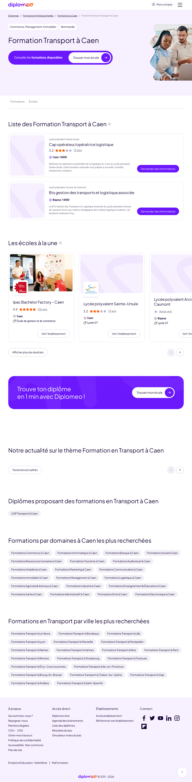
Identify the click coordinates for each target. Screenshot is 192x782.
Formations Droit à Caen (112, 594)
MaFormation (60, 762)
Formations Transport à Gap (147, 675)
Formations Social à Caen (162, 553)
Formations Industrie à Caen (83, 586)
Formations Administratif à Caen (69, 594)
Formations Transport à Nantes (29, 650)
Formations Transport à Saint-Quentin (80, 683)
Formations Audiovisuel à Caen (131, 561)
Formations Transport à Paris (161, 650)
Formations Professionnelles (38, 17)
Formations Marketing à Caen (73, 569)
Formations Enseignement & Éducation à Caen (137, 586)
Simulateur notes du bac (67, 735)
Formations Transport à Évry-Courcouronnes (38, 666)
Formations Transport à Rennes (30, 658)
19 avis (78, 151)
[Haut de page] (182, 772)
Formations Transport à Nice (119, 650)
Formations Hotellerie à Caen (29, 569)
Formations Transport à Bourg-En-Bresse (36, 675)
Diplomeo (13, 17)
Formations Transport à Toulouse (127, 658)
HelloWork (40, 762)
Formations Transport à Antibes (30, 683)
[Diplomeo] (21, 5)
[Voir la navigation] (180, 6)
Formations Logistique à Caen (123, 577)
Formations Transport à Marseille (73, 642)
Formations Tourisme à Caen (87, 561)
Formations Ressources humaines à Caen (36, 561)
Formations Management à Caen (76, 577)
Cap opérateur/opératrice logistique (81, 146)
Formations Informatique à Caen (77, 553)
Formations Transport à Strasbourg (78, 658)
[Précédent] (171, 354)
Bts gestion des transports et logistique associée (91, 194)
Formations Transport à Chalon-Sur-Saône (96, 675)
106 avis (42, 310)
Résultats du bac (62, 730)
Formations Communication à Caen (121, 569)
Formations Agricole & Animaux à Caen (34, 586)
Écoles (33, 103)
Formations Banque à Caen (122, 553)
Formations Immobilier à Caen (29, 577)
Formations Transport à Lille (123, 633)
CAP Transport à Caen (24, 513)
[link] (87, 777)
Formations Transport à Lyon (28, 642)
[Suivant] (180, 354)
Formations (17, 103)
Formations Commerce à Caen (30, 553)
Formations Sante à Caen (26, 594)
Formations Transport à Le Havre (30, 633)
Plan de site (15, 750)
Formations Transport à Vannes (75, 650)
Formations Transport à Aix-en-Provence (99, 666)
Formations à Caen (67, 17)
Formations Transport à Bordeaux (78, 633)
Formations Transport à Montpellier (122, 642)
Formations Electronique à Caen (155, 594)
